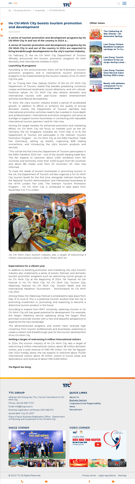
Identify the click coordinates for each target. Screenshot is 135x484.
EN (15, 3)
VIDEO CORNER (79, 427)
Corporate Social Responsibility (85, 403)
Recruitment (75, 409)
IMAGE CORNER (19, 427)
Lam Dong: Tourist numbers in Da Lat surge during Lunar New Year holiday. (114, 60)
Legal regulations (107, 476)
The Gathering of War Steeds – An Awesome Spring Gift (113, 34)
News (72, 406)
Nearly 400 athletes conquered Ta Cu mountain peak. (114, 86)
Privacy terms (89, 476)
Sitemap (122, 476)
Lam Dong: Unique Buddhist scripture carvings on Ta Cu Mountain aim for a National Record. (114, 47)
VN (10, 3)
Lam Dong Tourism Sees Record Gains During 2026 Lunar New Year (114, 73)
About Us (74, 397)
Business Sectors (78, 400)
